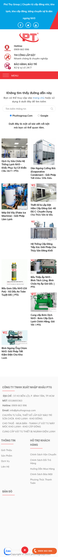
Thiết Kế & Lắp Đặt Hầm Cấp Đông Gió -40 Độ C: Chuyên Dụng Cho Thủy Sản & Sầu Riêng (43, 211)
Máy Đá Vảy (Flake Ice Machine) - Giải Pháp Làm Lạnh (14, 216)
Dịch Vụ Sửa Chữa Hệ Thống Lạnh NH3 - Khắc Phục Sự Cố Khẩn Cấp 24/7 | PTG (14, 166)
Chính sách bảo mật (41, 474)
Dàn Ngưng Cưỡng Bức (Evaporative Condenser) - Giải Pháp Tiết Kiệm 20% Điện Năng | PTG (43, 174)
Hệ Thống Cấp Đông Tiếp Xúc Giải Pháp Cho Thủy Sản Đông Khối (43, 247)
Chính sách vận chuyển (43, 455)
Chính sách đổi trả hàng (40, 462)
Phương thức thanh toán (41, 482)
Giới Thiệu (6, 450)
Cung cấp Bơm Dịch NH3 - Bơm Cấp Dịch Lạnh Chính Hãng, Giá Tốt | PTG (42, 319)
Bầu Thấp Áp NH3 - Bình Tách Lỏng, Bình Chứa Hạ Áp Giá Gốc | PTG (43, 281)
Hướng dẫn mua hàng (42, 469)
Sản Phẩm (6, 456)
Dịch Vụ (5, 461)
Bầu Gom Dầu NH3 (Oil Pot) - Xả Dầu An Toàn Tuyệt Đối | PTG (14, 291)
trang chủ (38, 97)
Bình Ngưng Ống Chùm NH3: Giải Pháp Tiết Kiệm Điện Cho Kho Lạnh (14, 353)
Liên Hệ (5, 467)
